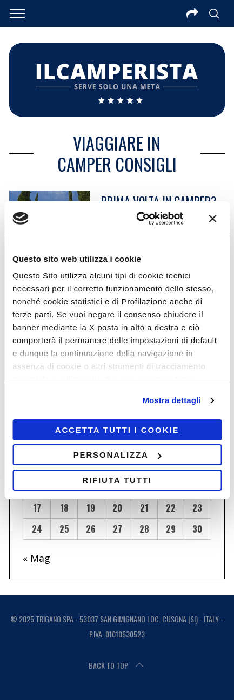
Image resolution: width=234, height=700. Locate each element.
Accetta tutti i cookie (117, 429)
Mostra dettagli (171, 400)
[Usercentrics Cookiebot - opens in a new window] (138, 219)
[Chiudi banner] (212, 218)
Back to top (117, 665)
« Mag (36, 558)
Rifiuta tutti (117, 480)
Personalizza (117, 454)
